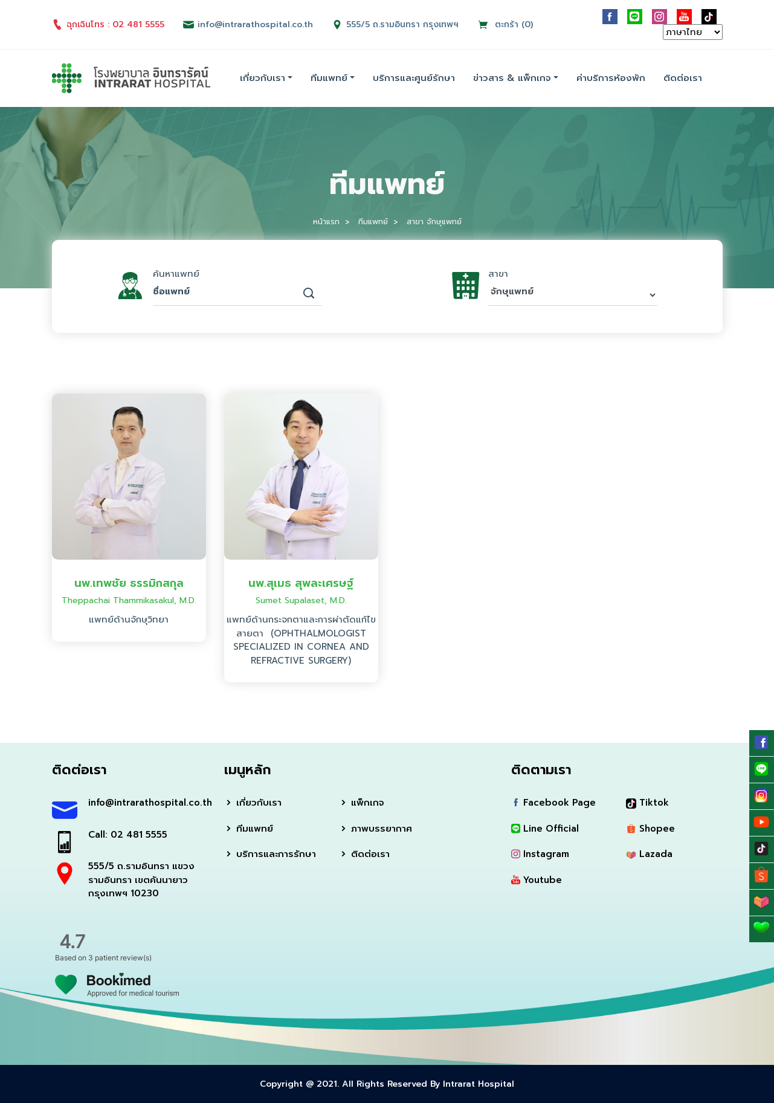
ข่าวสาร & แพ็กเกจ (512, 78)
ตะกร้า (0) (505, 24)
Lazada (649, 854)
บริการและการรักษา (270, 854)
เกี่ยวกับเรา (262, 78)
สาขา (498, 273)
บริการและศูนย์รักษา (414, 78)
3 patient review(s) (120, 957)
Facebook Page (553, 802)
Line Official (545, 828)
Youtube (536, 880)
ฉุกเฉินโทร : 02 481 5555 (108, 24)
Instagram (540, 854)
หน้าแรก (326, 221)
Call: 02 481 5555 (127, 834)
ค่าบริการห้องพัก (610, 78)
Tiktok (647, 802)
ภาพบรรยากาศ (375, 828)
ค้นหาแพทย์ (176, 273)
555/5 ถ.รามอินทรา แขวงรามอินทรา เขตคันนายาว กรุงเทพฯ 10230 (141, 879)
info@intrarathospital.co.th (147, 802)
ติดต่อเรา (682, 78)
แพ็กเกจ (361, 802)
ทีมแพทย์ (329, 78)
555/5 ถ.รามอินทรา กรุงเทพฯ (402, 24)
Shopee (650, 828)
